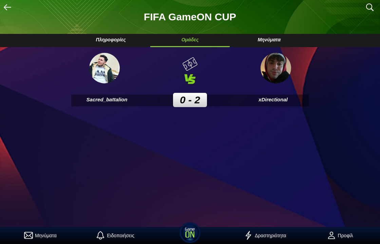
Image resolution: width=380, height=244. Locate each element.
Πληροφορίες (111, 39)
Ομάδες (190, 39)
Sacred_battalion (107, 99)
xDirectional (273, 99)
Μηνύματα (269, 39)
